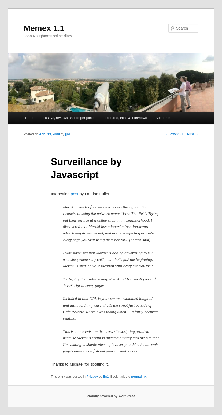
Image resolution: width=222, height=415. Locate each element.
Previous (174, 134)
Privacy (92, 376)
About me (163, 118)
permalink (138, 376)
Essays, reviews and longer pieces (69, 118)
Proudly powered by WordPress (111, 396)
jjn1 (68, 134)
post (74, 194)
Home (30, 118)
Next (192, 134)
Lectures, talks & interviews (126, 118)
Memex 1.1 (44, 28)
